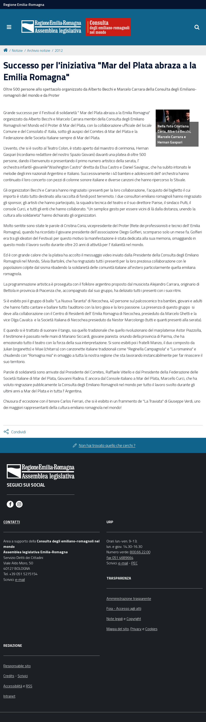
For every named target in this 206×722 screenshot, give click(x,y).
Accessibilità (12, 686)
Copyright (134, 618)
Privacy (135, 628)
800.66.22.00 (140, 552)
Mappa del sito (117, 628)
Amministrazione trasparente (128, 598)
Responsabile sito (17, 665)
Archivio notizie (38, 50)
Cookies (151, 628)
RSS (29, 686)
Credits (8, 675)
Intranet (9, 696)
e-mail (20, 579)
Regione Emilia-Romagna (23, 4)
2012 (59, 50)
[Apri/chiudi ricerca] (197, 27)
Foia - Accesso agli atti (123, 608)
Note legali (114, 618)
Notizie (17, 50)
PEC (134, 563)
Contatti (11, 522)
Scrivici (23, 675)
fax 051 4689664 (119, 557)
